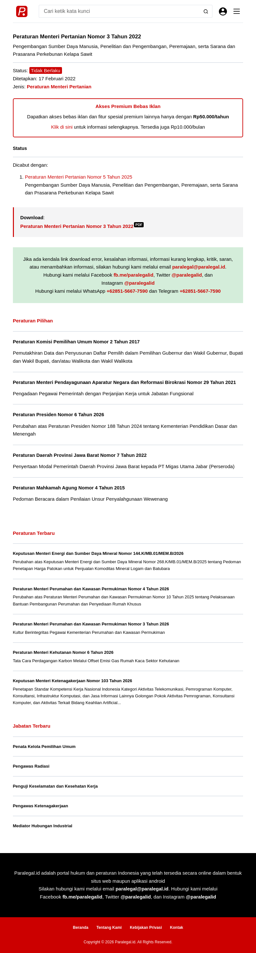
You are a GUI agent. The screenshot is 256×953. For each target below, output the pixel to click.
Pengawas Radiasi (31, 766)
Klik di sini (62, 127)
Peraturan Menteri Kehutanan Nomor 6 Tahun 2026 (63, 652)
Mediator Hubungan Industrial (42, 825)
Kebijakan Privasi (146, 927)
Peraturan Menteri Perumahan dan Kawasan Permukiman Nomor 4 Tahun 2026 (91, 588)
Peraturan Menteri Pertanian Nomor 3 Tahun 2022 (82, 226)
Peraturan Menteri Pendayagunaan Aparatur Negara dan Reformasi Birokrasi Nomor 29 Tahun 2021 (124, 382)
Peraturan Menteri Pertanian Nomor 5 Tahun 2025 (78, 177)
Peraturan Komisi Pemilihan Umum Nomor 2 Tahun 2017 (76, 341)
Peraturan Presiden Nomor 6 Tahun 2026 (58, 414)
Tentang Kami (109, 927)
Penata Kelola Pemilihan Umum (44, 746)
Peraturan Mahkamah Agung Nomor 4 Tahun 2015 (69, 487)
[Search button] (206, 11)
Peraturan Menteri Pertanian (59, 86)
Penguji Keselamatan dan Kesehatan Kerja (55, 786)
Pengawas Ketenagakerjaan (40, 805)
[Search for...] (119, 11)
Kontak (176, 927)
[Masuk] (223, 11)
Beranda (80, 927)
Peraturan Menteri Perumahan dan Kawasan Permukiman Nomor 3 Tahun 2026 (91, 624)
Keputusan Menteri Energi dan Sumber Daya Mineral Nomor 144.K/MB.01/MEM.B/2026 (98, 553)
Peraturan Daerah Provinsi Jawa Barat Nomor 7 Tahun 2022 (80, 455)
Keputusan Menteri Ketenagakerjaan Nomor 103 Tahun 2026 (72, 680)
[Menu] (236, 11)
